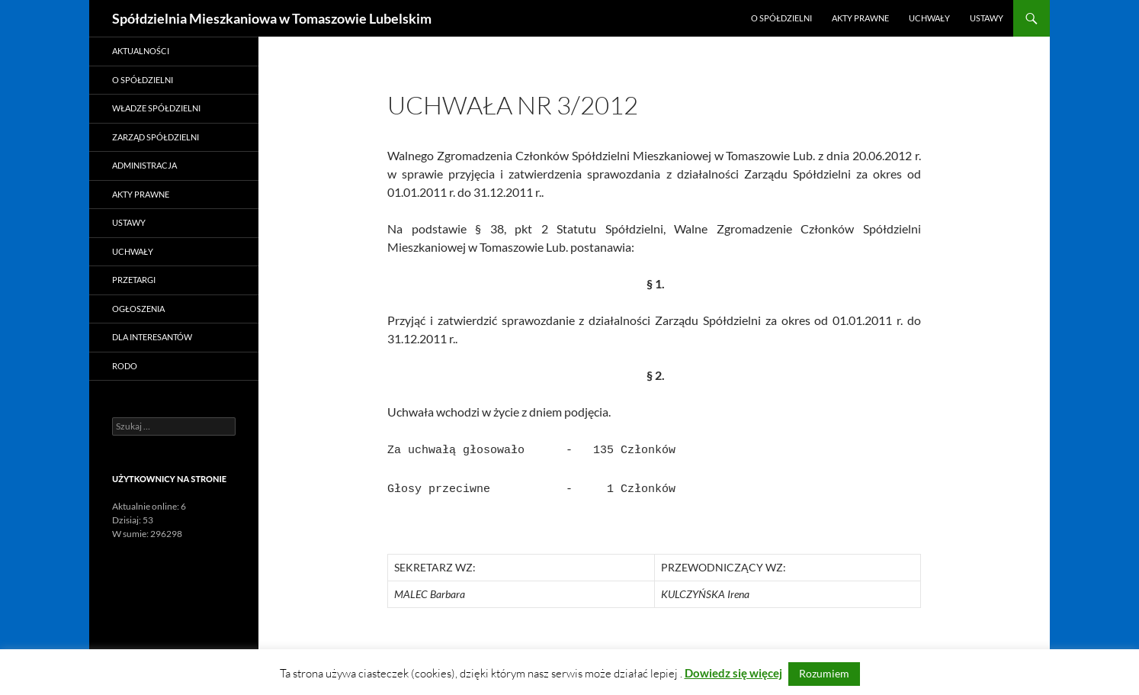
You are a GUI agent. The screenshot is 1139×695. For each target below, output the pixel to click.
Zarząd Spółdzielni (155, 137)
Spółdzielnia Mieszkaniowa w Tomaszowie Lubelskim (272, 18)
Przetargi (134, 280)
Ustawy (986, 18)
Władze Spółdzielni (156, 108)
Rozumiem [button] (824, 673)
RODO (124, 366)
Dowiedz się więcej (733, 673)
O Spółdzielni (781, 18)
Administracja (144, 165)
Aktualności (140, 51)
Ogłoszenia (138, 309)
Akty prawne (860, 18)
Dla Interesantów (152, 337)
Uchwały (929, 18)
